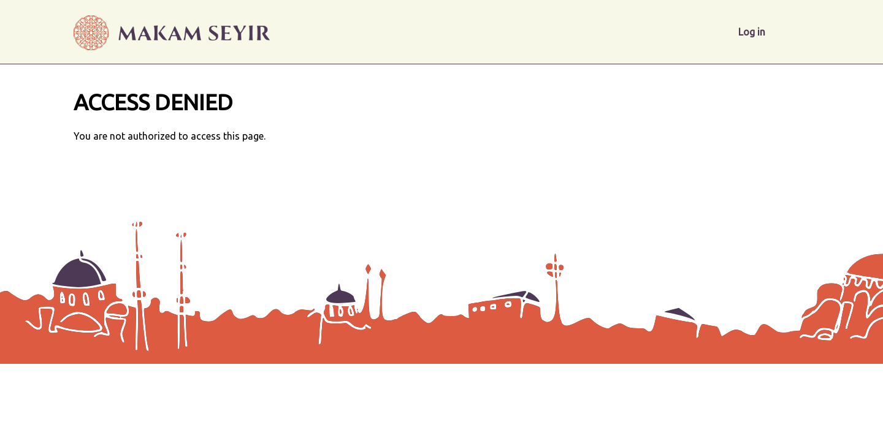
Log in (751, 31)
